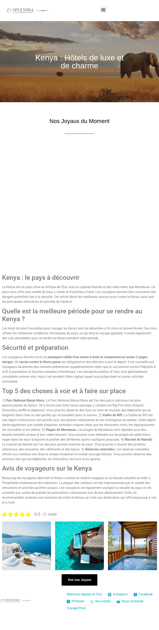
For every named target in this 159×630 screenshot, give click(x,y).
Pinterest (75, 601)
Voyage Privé (76, 608)
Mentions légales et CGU (84, 594)
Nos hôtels (100, 601)
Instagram (118, 594)
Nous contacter (130, 601)
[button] (103, 9)
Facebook (143, 594)
